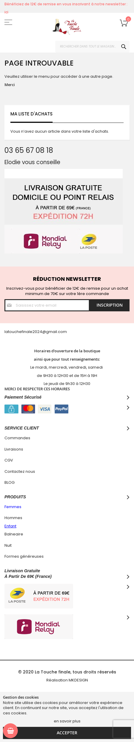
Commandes (17, 438)
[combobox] (92, 47)
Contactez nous (19, 471)
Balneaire (13, 534)
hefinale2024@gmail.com (42, 331)
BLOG (9, 482)
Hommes (13, 518)
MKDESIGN (78, 680)
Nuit (8, 545)
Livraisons (13, 449)
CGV (8, 460)
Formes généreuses (24, 556)
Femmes (12, 507)
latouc (10, 331)
